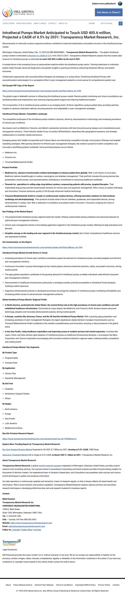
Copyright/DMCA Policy (85, 585)
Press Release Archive (22, 585)
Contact (52, 23)
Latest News (8, 23)
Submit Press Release (44, 585)
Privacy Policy (104, 585)
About (8, 585)
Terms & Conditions (64, 585)
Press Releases (24, 23)
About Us (63, 23)
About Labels (40, 23)
